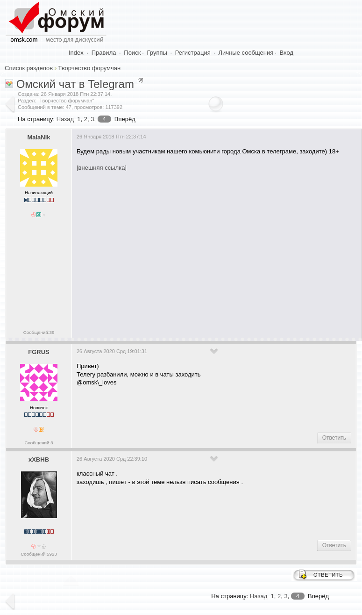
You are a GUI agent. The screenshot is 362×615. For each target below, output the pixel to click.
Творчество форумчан (89, 68)
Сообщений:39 (39, 332)
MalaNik (38, 137)
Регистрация (193, 52)
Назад (65, 119)
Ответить (334, 437)
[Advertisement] (218, 251)
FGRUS (39, 351)
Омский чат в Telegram (75, 84)
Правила (104, 52)
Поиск (132, 52)
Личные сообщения (246, 52)
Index (76, 52)
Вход (286, 52)
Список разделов (29, 68)
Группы (157, 52)
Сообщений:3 (38, 442)
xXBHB (38, 459)
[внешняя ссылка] (102, 167)
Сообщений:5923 (39, 554)
